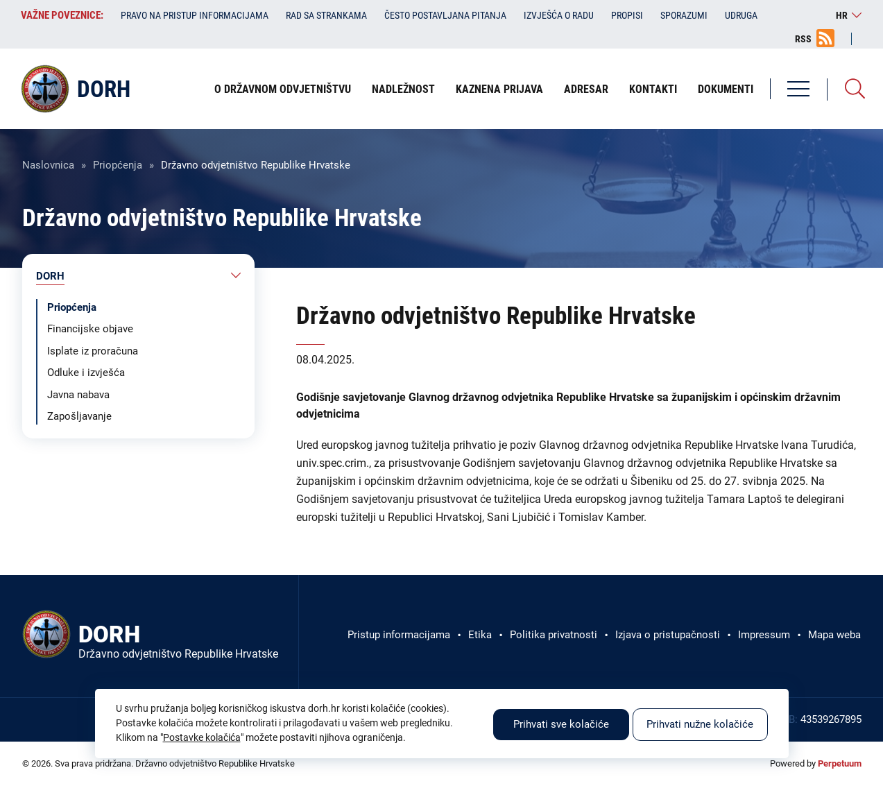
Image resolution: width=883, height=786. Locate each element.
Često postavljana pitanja (445, 15)
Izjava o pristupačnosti (667, 635)
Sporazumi (684, 15)
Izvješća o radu (559, 15)
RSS (803, 38)
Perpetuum (839, 763)
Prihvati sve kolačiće (561, 724)
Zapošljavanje (79, 416)
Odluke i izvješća (86, 372)
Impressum (764, 635)
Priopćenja (117, 165)
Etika (480, 635)
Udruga (741, 15)
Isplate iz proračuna (92, 351)
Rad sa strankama (326, 15)
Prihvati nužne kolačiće (699, 724)
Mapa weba (834, 635)
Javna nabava (78, 394)
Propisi (627, 15)
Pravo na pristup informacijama (194, 15)
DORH (50, 276)
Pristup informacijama (399, 635)
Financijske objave (90, 329)
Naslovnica (48, 165)
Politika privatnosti (553, 635)
